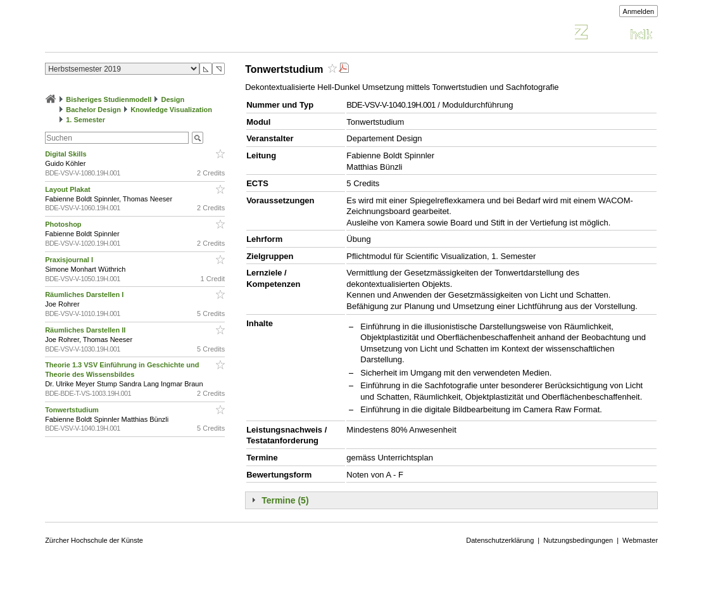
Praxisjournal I (70, 259)
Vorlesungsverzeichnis (138, 33)
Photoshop (64, 224)
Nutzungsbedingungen (578, 540)
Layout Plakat (68, 189)
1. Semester (85, 120)
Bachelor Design (93, 109)
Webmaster (640, 540)
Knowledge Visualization (171, 109)
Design (172, 99)
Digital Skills (66, 154)
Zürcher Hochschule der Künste (94, 540)
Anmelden (639, 11)
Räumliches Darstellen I (85, 294)
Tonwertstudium (73, 410)
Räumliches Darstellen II (86, 330)
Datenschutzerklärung (500, 540)
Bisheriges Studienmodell (108, 99)
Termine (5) (284, 500)
